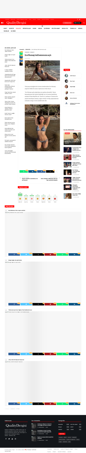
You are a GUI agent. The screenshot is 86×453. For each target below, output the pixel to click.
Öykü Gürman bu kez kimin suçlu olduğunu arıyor (10, 124)
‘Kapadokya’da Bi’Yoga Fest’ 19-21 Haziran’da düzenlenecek (10, 76)
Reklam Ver (67, 22)
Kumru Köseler (73, 98)
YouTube (77, 22)
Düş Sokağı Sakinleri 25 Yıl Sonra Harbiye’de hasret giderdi (10, 146)
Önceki (7, 408)
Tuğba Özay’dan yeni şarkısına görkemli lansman (76, 179)
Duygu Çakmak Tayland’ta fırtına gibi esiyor (76, 164)
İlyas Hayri (72, 81)
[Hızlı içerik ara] (84, 23)
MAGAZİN (27, 52)
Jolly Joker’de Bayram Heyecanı (16, 359)
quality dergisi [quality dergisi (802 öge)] (62, 439)
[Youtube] (12, 439)
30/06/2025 (27, 58)
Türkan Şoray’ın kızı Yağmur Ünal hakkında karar (10, 61)
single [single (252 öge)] (60, 441)
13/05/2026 (40, 427)
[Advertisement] (43, 9)
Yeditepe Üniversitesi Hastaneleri (75, 104)
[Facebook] (77, 19)
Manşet (32, 52)
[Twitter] (79, 19)
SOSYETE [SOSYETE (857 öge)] (65, 441)
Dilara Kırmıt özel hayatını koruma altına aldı (10, 136)
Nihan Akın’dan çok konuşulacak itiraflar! (76, 156)
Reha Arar (72, 92)
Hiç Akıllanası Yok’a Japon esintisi (16, 210)
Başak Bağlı (72, 86)
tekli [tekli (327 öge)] (69, 441)
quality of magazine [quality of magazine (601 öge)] (71, 439)
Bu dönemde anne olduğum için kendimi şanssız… (76, 149)
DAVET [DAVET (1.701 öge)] (65, 437)
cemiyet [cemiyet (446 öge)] (60, 437)
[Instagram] (15, 439)
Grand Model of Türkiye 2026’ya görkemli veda (8, 109)
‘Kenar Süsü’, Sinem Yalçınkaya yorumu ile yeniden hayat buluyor (10, 103)
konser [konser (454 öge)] (69, 437)
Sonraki (13, 408)
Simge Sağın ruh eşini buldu (15, 260)
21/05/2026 (75, 152)
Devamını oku (12, 435)
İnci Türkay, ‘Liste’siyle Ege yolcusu (76, 171)
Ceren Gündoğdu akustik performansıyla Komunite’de (10, 152)
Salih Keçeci (73, 75)
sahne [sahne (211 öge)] (78, 439)
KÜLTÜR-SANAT (75, 424)
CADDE (75, 429)
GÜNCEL (63, 429)
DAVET (75, 427)
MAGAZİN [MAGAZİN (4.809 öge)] (74, 437)
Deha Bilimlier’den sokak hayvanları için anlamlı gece (10, 130)
